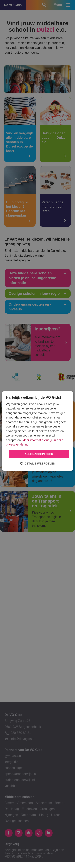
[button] (37, 463)
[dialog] (37, 431)
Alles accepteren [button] (39, 454)
